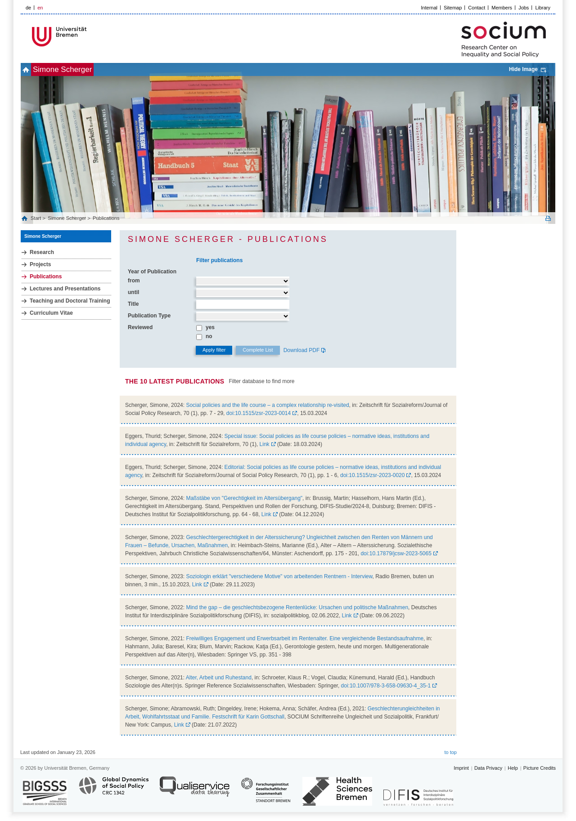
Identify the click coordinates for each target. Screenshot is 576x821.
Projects (40, 264)
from (134, 280)
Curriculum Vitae (51, 313)
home (31, 69)
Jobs (523, 7)
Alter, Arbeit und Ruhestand (219, 677)
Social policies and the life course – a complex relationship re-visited (267, 405)
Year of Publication (152, 271)
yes (210, 327)
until (133, 292)
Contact (476, 7)
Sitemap (453, 7)
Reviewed (140, 327)
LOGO (90, 37)
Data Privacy (488, 768)
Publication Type (149, 315)
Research (42, 252)
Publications (106, 218)
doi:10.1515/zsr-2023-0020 (372, 475)
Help (513, 768)
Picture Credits (539, 768)
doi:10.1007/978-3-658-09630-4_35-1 (386, 686)
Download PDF (302, 350)
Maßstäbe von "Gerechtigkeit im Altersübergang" (244, 498)
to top (450, 752)
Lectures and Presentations (65, 289)
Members (501, 7)
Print (548, 218)
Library (542, 7)
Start (36, 218)
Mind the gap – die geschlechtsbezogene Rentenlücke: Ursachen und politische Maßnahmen (297, 607)
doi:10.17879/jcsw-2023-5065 (395, 553)
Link (265, 444)
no (209, 336)
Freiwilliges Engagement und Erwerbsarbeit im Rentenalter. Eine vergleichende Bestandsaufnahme (304, 638)
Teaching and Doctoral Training (70, 301)
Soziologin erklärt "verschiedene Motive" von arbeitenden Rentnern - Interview (279, 576)
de (28, 7)
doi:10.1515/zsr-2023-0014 (258, 413)
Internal (429, 7)
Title (133, 304)
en (40, 7)
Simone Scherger (77, 69)
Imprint (461, 768)
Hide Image (523, 69)
